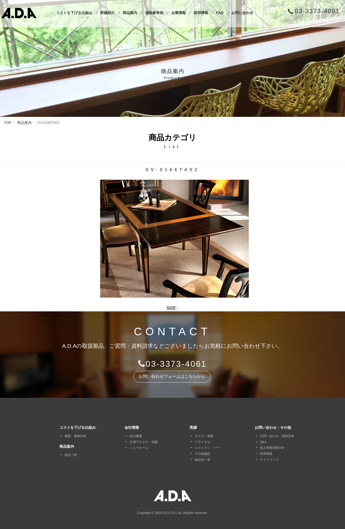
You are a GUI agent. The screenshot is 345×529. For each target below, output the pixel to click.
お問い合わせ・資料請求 (277, 436)
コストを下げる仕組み (74, 13)
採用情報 (201, 13)
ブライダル (202, 442)
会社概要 (136, 436)
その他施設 (202, 454)
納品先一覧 (202, 459)
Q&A (263, 442)
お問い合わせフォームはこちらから (172, 376)
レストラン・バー (207, 448)
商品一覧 (71, 455)
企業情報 (178, 13)
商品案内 (130, 13)
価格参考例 (154, 13)
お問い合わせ (242, 13)
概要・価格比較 (75, 436)
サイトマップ (269, 459)
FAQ (220, 13)
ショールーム (139, 448)
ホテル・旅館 (204, 436)
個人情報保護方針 (272, 448)
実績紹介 (107, 13)
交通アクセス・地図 (144, 442)
